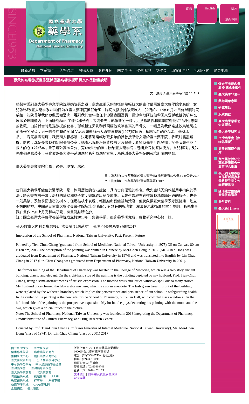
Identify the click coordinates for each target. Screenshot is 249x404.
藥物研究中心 (19, 356)
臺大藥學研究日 (229, 131)
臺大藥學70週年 (229, 94)
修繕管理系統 (19, 384)
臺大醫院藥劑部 (21, 360)
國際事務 (124, 70)
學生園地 (144, 70)
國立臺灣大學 (19, 348)
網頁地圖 (221, 70)
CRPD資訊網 (41, 384)
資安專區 (79, 378)
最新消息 (28, 70)
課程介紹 (105, 70)
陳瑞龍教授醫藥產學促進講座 (229, 193)
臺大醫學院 (41, 348)
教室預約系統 (19, 380)
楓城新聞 (40, 376)
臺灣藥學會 (18, 368)
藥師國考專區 (227, 101)
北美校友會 (44, 372)
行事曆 (38, 380)
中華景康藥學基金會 (48, 364)
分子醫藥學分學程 (48, 360)
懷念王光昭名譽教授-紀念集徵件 (229, 86)
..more (235, 208)
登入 (234, 8)
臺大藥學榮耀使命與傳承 (229, 123)
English (210, 8)
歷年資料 (224, 201)
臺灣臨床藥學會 (41, 368)
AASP (55, 376)
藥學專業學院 (19, 352)
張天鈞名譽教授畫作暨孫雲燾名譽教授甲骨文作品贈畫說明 (229, 179)
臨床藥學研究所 (44, 352)
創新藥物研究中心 (45, 356)
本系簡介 (47, 70)
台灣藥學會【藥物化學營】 (229, 140)
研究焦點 (224, 107)
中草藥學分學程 (21, 364)
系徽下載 (54, 380)
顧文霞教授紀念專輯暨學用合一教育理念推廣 (229, 162)
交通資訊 (79, 374)
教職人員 (86, 70)
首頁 (189, 8)
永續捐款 (224, 114)
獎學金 (161, 70)
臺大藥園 (33, 388)
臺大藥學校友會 (21, 372)
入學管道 (66, 70)
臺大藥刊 (224, 208)
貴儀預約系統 (19, 376)
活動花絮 (201, 70)
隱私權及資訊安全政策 (102, 374)
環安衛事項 (181, 70)
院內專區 (231, 19)
